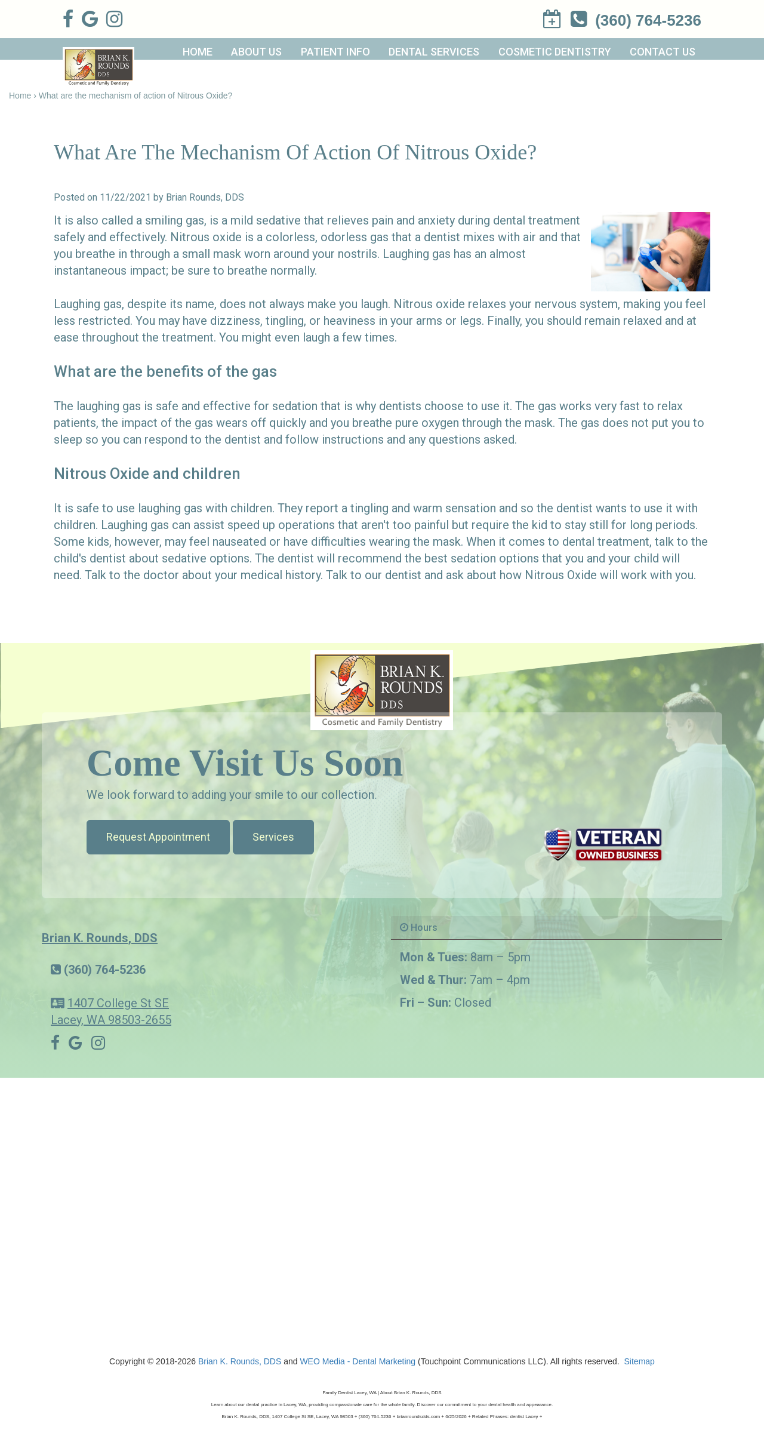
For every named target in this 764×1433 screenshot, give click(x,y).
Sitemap (639, 1361)
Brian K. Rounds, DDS (100, 938)
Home (197, 51)
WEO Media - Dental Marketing (357, 1361)
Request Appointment (158, 837)
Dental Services (434, 51)
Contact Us (662, 51)
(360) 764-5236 (105, 969)
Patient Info (335, 51)
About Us (256, 51)
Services (273, 837)
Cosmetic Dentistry (554, 51)
